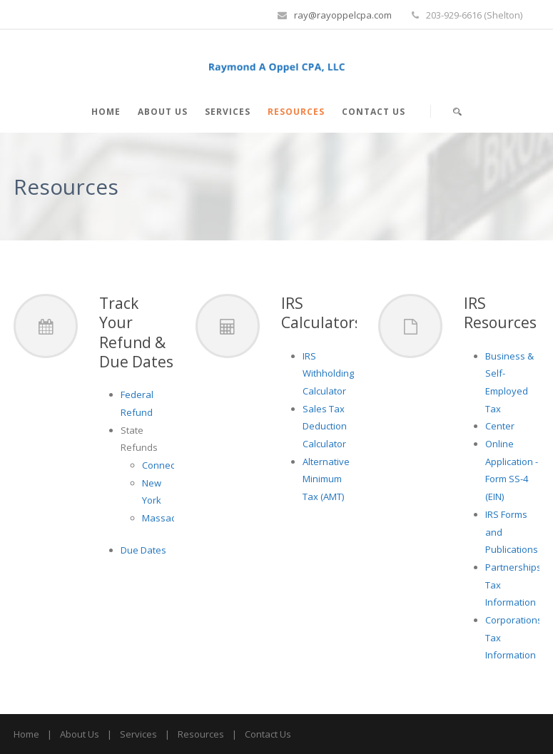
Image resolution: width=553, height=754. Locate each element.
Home (106, 112)
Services (227, 112)
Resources (296, 112)
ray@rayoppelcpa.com (343, 15)
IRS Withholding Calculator (328, 373)
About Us (163, 112)
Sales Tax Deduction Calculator (325, 426)
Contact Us (373, 112)
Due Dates (143, 550)
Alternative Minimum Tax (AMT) (326, 479)
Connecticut (167, 465)
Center (499, 425)
